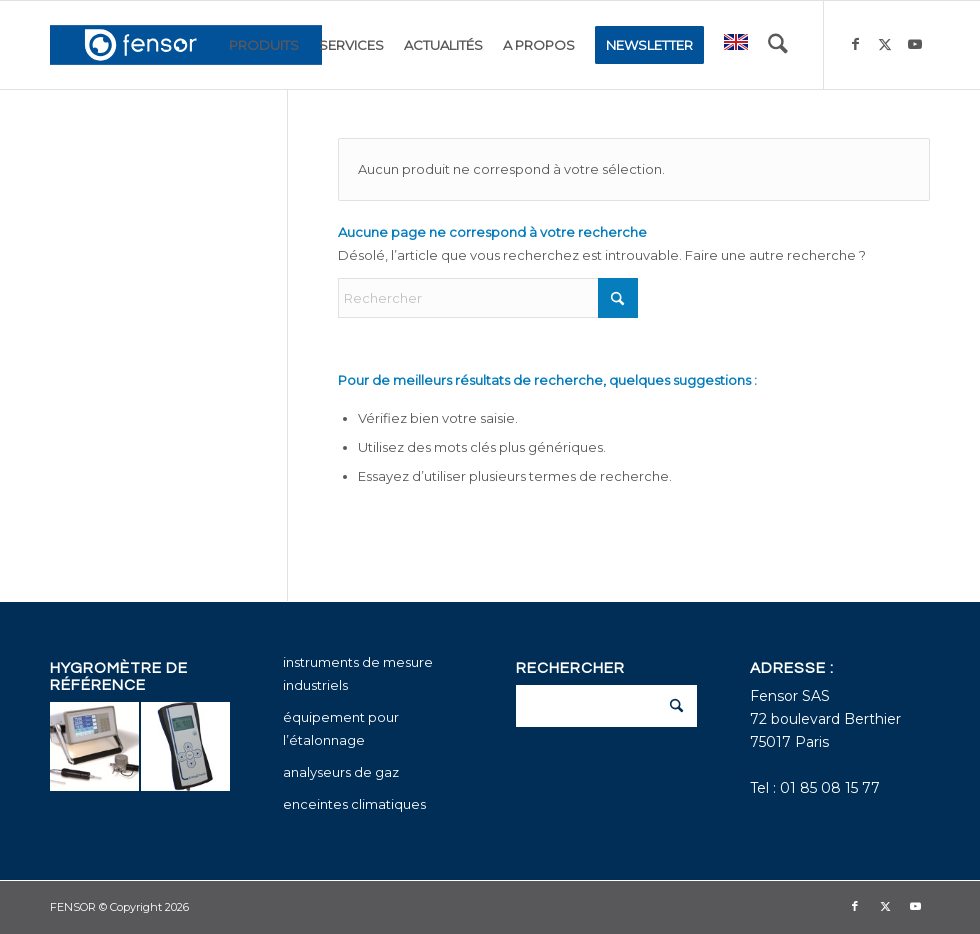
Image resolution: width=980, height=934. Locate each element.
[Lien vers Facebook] (855, 44)
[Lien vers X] (885, 44)
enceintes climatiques (354, 804)
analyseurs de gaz (341, 772)
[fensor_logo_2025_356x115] (186, 45)
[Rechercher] (778, 45)
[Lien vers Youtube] (915, 44)
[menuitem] (264, 45)
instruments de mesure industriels (358, 673)
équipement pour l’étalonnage (341, 728)
